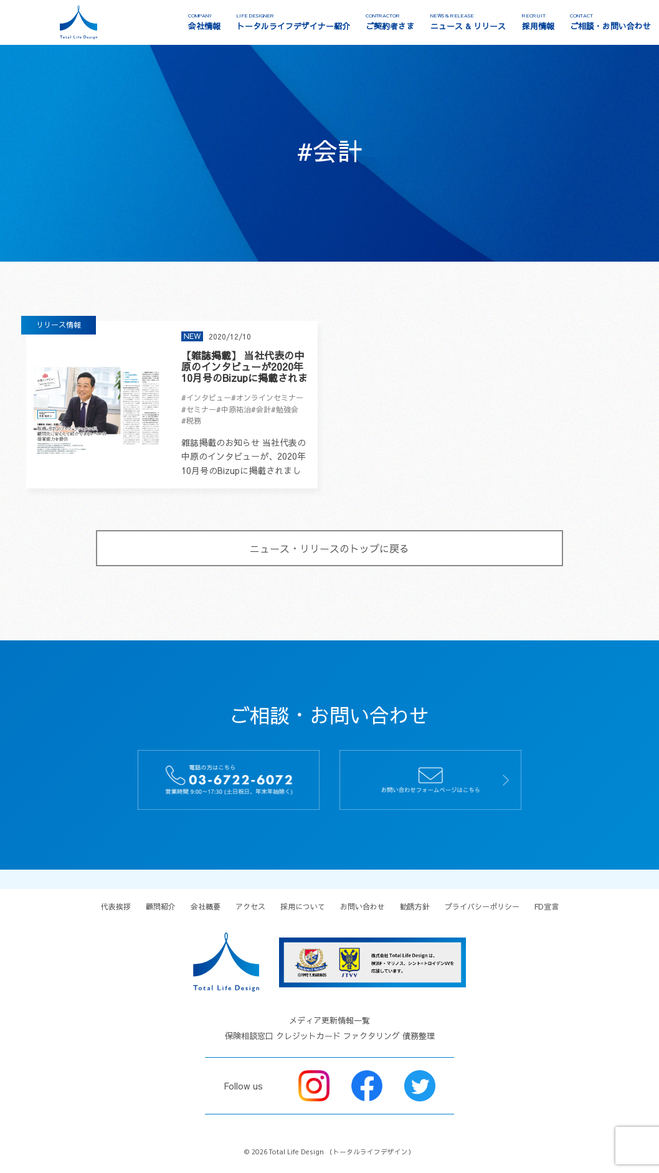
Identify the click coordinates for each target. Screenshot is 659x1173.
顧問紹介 (161, 906)
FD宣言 (546, 906)
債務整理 (418, 1036)
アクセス (250, 906)
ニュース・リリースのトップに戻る (329, 548)
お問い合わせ (362, 906)
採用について (302, 906)
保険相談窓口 (249, 1036)
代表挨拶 (116, 906)
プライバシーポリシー (482, 906)
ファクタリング (371, 1036)
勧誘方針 (415, 906)
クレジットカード (308, 1036)
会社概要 (205, 906)
